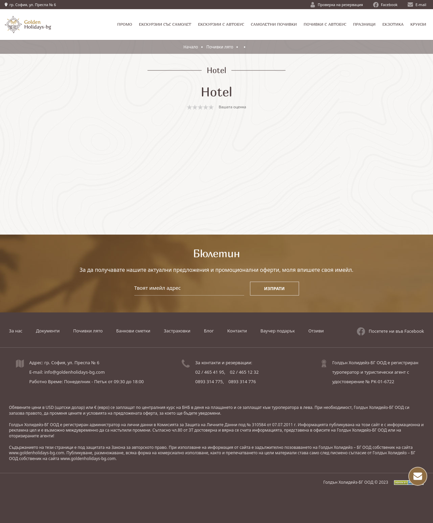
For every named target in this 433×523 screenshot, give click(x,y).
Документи (48, 331)
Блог (209, 331)
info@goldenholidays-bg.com (74, 372)
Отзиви (316, 331)
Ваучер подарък (277, 331)
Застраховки (177, 331)
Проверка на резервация (337, 4)
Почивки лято (220, 47)
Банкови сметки (133, 331)
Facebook (385, 4)
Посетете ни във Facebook (390, 331)
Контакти (237, 331)
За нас (16, 331)
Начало (190, 47)
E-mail (417, 4)
